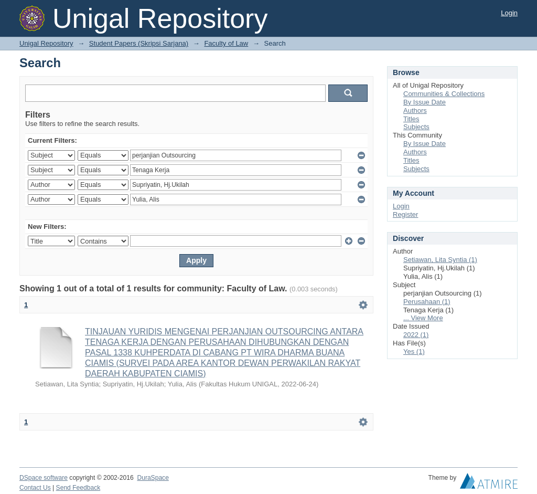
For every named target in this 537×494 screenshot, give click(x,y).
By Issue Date (424, 102)
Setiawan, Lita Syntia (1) (440, 260)
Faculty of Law (226, 43)
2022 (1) (415, 335)
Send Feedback (78, 487)
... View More (423, 318)
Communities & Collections (444, 94)
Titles (411, 119)
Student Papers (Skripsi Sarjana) (138, 43)
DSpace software (43, 477)
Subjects (416, 127)
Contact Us (35, 487)
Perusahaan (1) (426, 302)
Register (405, 214)
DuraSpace (152, 477)
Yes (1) (414, 351)
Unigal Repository (46, 43)
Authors (415, 110)
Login (509, 13)
